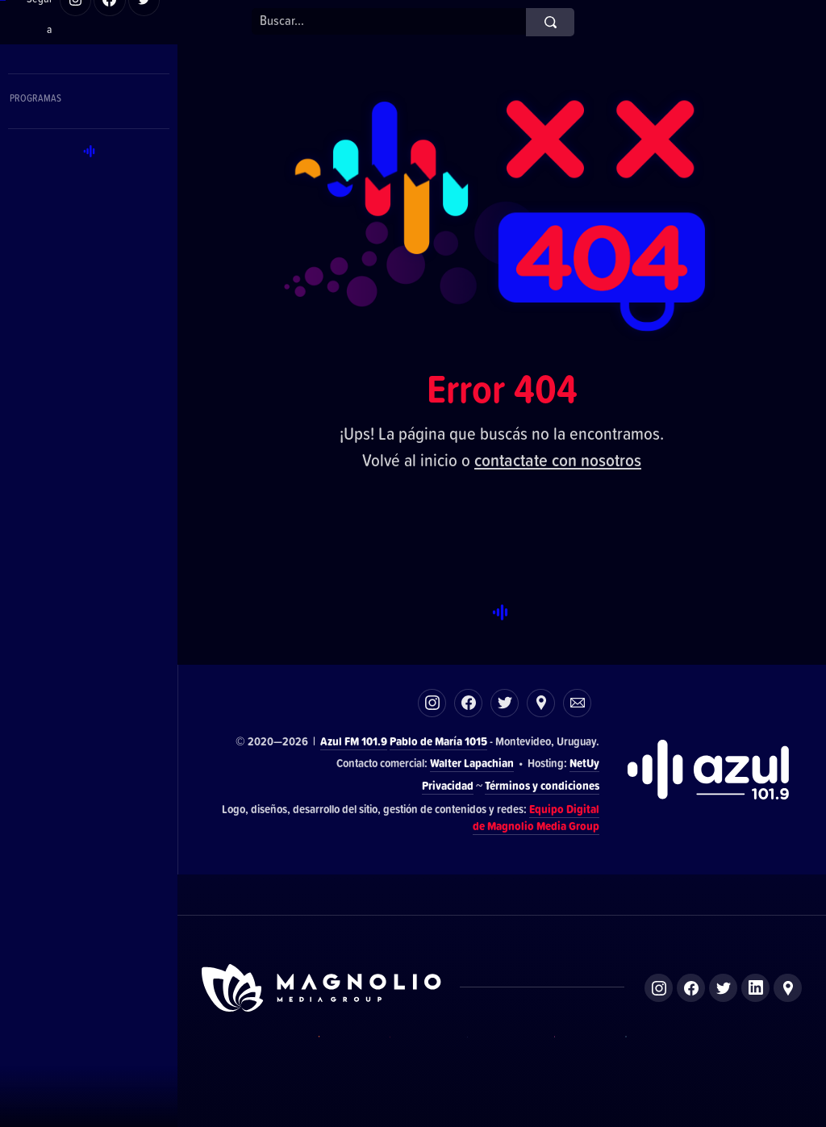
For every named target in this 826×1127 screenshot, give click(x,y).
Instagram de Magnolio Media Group (659, 988)
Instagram (432, 703)
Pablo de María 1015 (438, 741)
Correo (577, 703)
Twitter (504, 703)
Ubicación (541, 703)
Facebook (468, 703)
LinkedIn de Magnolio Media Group (755, 988)
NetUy (584, 762)
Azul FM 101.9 (353, 741)
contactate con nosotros (557, 459)
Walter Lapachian (472, 762)
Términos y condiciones (542, 785)
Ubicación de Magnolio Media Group (788, 988)
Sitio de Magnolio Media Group (323, 987)
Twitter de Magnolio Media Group (723, 988)
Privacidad (447, 785)
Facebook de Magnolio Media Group (691, 988)
